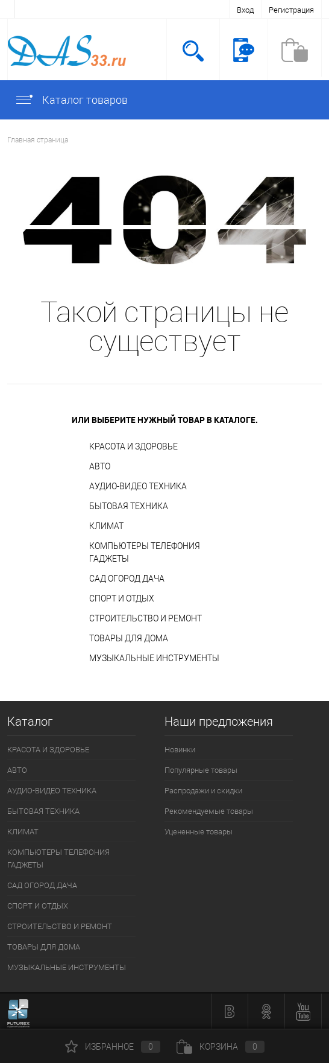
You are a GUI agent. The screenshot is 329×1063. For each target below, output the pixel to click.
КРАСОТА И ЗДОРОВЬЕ (133, 446)
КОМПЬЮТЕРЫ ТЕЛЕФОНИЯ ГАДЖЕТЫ (144, 552)
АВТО (99, 466)
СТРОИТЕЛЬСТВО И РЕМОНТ (145, 618)
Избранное (112, 1047)
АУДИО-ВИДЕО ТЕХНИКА (138, 486)
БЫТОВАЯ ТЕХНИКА (128, 506)
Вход (245, 9)
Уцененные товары (198, 831)
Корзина (221, 1047)
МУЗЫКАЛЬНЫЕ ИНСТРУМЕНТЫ (154, 658)
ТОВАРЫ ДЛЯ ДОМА (128, 638)
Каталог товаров (71, 100)
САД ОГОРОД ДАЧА (126, 578)
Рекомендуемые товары (208, 811)
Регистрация (291, 9)
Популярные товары (200, 770)
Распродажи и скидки (203, 790)
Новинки (179, 749)
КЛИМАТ (106, 526)
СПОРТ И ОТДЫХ (121, 598)
